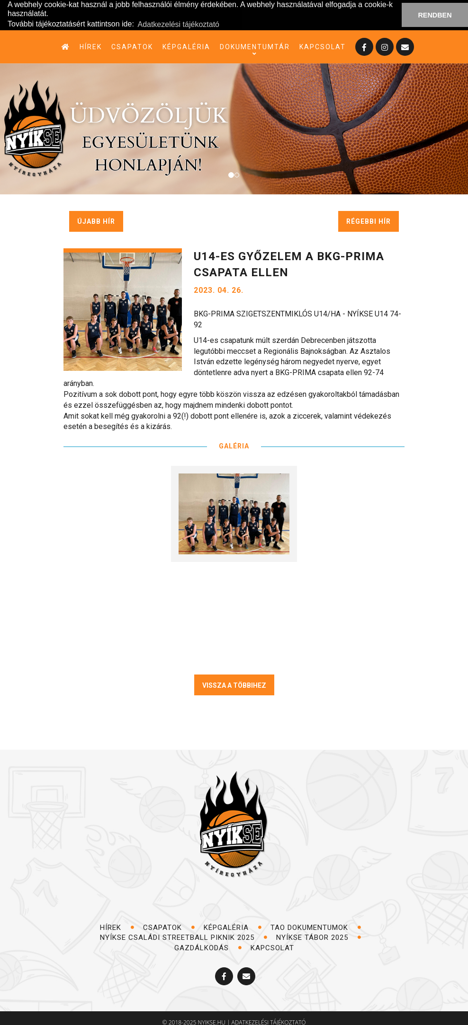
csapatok (132, 40)
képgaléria (186, 40)
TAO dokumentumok (315, 921)
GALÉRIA (234, 440)
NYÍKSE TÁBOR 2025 (318, 931)
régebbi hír (368, 215)
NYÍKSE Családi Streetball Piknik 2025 (184, 931)
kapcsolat (322, 40)
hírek (91, 40)
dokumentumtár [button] (255, 41)
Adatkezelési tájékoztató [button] (178, 19)
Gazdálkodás (208, 941)
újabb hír (96, 215)
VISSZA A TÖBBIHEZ (234, 679)
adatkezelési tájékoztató (269, 1016)
